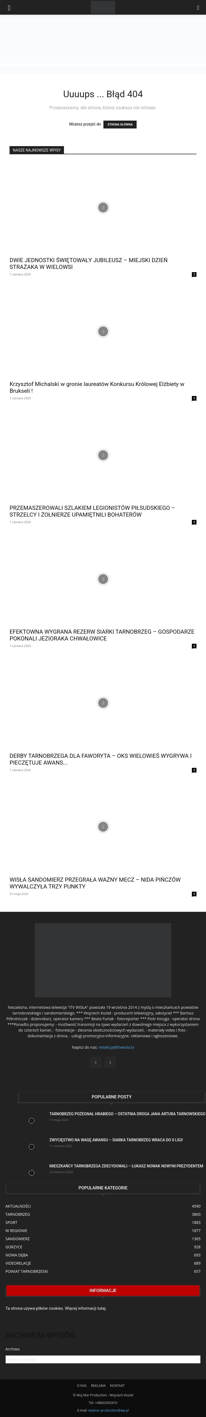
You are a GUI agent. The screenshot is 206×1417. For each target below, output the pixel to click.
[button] (198, 7)
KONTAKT (117, 1385)
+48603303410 (106, 1402)
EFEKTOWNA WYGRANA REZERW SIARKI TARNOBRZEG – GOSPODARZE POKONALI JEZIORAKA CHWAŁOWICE (102, 635)
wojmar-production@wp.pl (108, 1410)
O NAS (82, 1385)
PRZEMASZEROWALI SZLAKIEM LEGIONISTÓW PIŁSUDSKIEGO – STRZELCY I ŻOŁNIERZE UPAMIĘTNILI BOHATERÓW (92, 511)
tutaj (101, 1308)
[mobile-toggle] (9, 7)
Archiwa (12, 1349)
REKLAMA (98, 1385)
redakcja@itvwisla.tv (116, 1047)
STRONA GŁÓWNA (120, 124)
